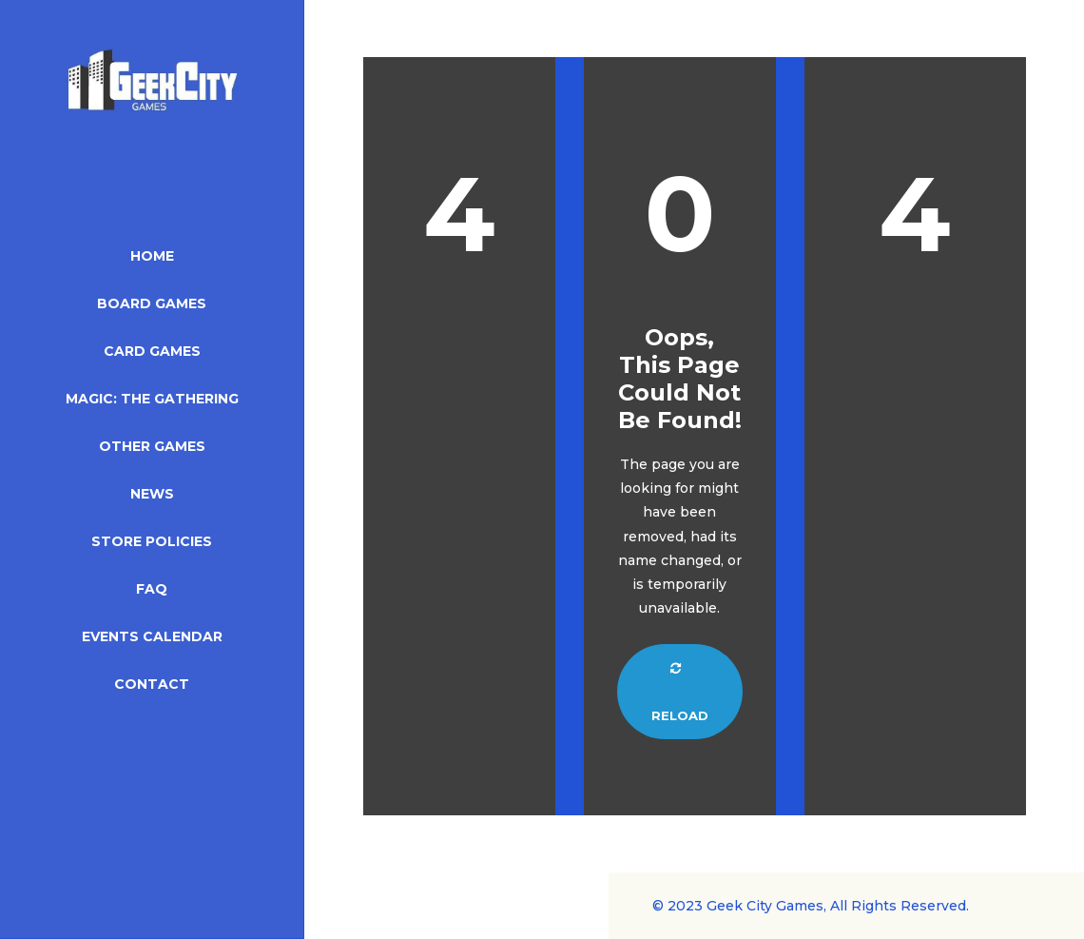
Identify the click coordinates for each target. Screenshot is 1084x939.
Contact (151, 684)
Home (152, 255)
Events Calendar (152, 636)
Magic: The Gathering (152, 398)
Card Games (152, 351)
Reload (679, 692)
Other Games (152, 446)
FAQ (151, 588)
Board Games (151, 303)
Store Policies (151, 541)
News (152, 493)
